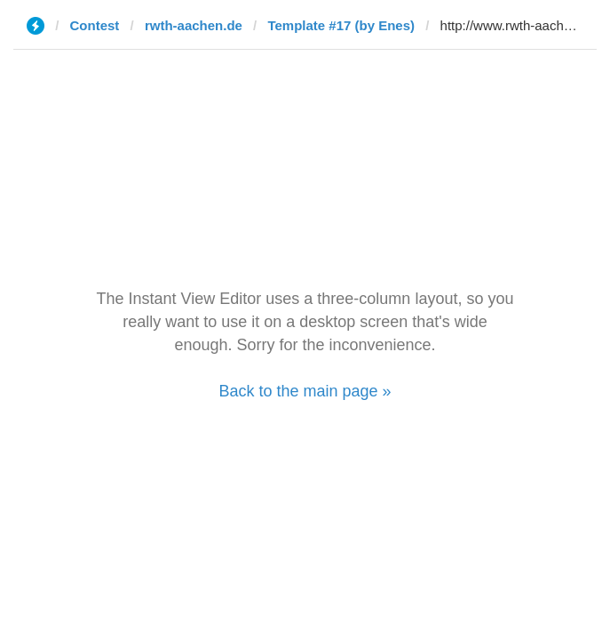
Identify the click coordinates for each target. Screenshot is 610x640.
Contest (95, 25)
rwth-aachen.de (193, 25)
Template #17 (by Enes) (341, 25)
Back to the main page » (304, 391)
